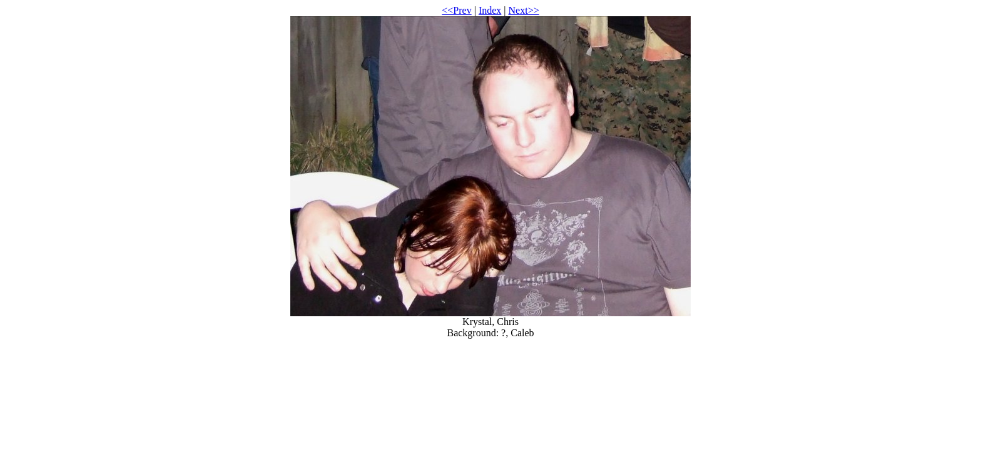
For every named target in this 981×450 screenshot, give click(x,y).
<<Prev (456, 10)
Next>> (524, 10)
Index (490, 10)
